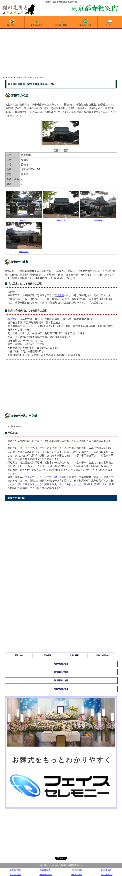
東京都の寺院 (37, 22)
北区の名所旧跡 (102, 655)
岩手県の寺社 (106, 875)
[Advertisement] (61, 51)
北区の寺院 (32, 77)
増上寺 (60, 295)
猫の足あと (12, 22)
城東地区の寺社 (61, 672)
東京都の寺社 (15, 870)
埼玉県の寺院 (76, 875)
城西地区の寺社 (61, 689)
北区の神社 (74, 655)
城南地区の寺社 (61, 664)
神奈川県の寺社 (45, 870)
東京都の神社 (61, 22)
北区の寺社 (21, 77)
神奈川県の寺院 (45, 875)
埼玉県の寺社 (76, 870)
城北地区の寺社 (61, 680)
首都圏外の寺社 (106, 870)
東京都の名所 (85, 22)
